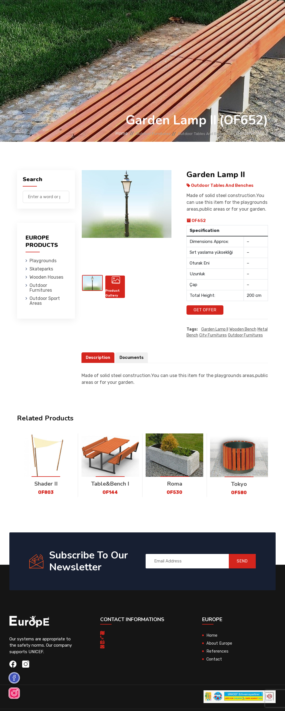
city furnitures (213, 335)
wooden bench (242, 329)
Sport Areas (190, 38)
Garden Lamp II (214, 329)
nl (250, 30)
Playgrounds (68, 12)
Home (100, 133)
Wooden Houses (136, 12)
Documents (133, 357)
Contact (214, 659)
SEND (238, 561)
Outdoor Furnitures (181, 12)
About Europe (219, 643)
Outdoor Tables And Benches (198, 133)
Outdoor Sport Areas (45, 301)
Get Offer (205, 309)
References (217, 651)
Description (98, 357)
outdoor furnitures (245, 335)
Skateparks (101, 12)
